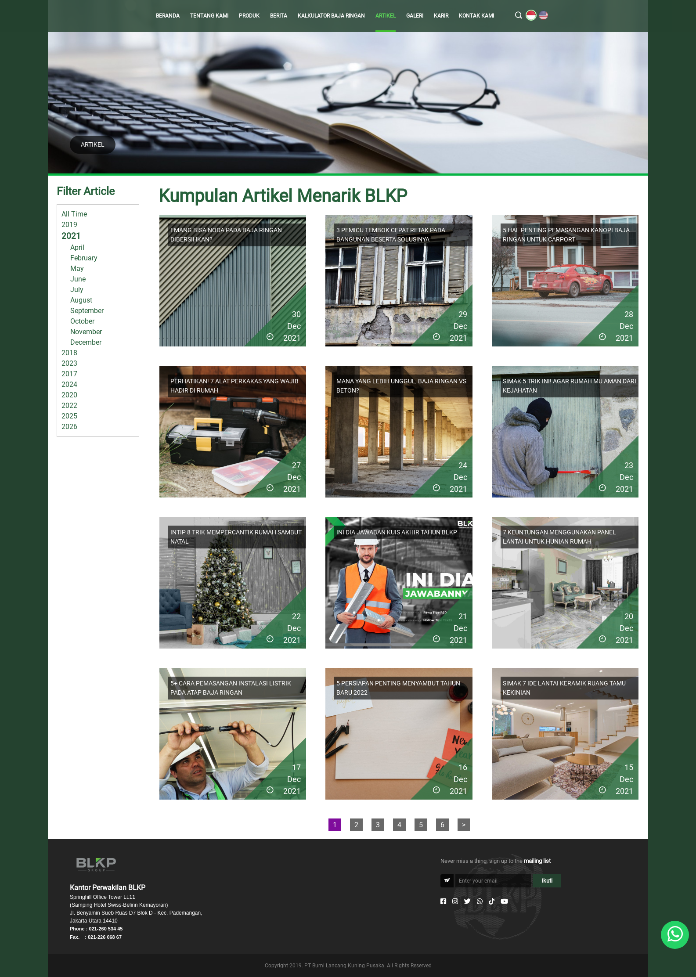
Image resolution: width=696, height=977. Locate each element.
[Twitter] (467, 901)
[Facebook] (443, 901)
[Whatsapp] (480, 901)
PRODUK (249, 16)
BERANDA (168, 16)
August (81, 300)
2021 (71, 236)
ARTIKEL (385, 16)
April (77, 247)
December (85, 342)
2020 (69, 395)
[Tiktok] (491, 901)
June (78, 279)
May (77, 268)
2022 (69, 405)
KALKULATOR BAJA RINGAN (331, 16)
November (86, 332)
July (76, 289)
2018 (69, 353)
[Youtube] (504, 901)
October (82, 321)
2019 (69, 224)
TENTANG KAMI (209, 16)
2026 (69, 426)
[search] (518, 16)
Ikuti (546, 880)
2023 (69, 363)
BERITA (278, 16)
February (83, 258)
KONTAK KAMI (476, 16)
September (87, 310)
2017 (69, 374)
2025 (69, 416)
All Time (74, 214)
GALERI (414, 16)
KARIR (441, 16)
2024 (69, 384)
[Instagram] (455, 901)
